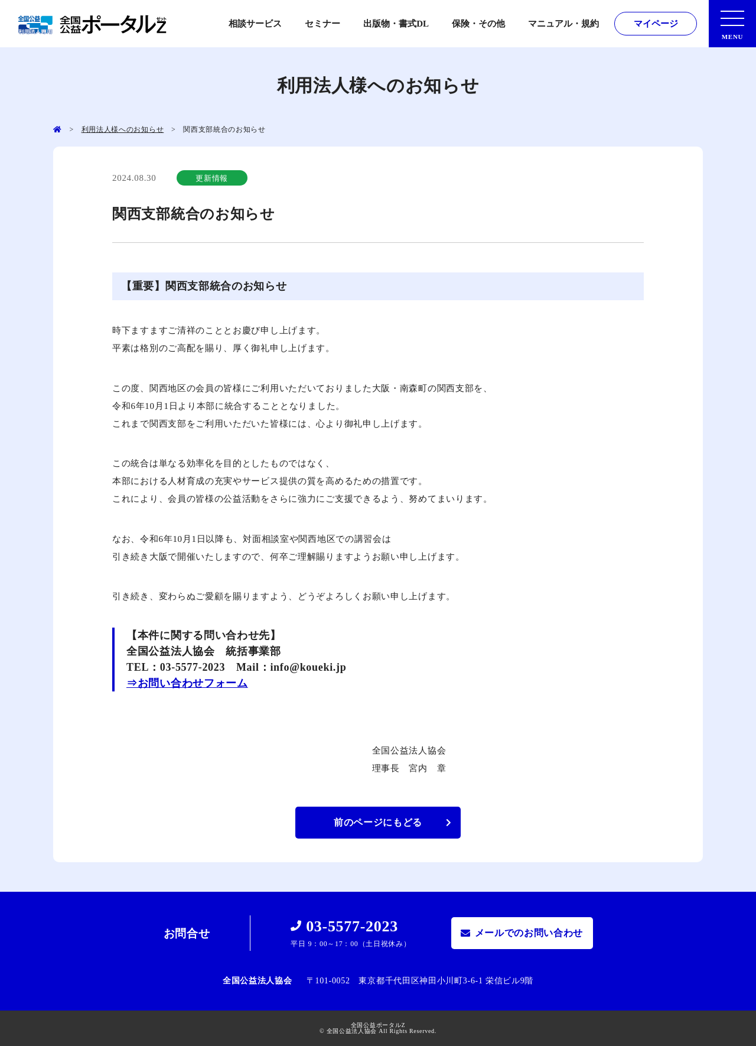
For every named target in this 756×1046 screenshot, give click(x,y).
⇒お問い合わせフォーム (187, 683)
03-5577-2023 (352, 926)
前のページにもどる (378, 822)
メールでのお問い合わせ (529, 933)
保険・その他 (478, 23)
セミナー (322, 23)
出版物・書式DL (396, 23)
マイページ (656, 23)
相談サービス (255, 23)
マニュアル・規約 (563, 23)
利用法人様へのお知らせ (123, 129)
